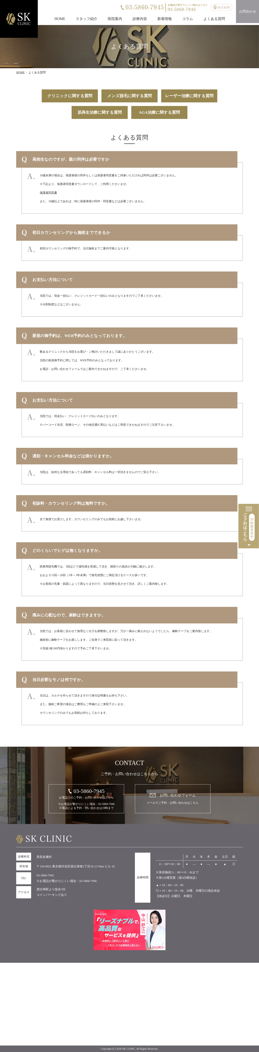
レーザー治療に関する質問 (189, 96)
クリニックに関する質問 (69, 96)
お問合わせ (247, 11)
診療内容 (140, 19)
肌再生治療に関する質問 (100, 112)
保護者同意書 (48, 192)
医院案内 (115, 19)
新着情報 (164, 19)
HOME (59, 19)
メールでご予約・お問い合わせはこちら (173, 798)
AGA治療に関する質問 (159, 112)
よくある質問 (214, 19)
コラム (187, 19)
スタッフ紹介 (86, 19)
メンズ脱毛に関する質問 (129, 96)
